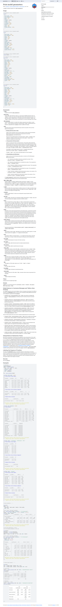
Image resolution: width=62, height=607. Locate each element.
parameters (5, 1)
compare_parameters (11, 569)
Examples (43, 19)
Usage (42, 5)
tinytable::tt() (8, 205)
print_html (6, 57)
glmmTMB (12, 367)
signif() (31, 185)
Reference (14, 1)
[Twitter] (55, 1)
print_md (5, 85)
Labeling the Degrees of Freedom (47, 16)
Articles (18, 1)
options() (18, 293)
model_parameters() (19, 8)
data (4, 505)
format (5, 13)
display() (8, 360)
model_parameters (9, 373)
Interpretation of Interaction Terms (47, 14)
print (5, 32)
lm (7, 506)
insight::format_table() (29, 227)
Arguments (43, 7)
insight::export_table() (9, 228)
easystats (52, 1)
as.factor (11, 531)
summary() (5, 284)
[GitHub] (56, 1)
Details (42, 10)
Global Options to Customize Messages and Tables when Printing (47, 13)
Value (42, 8)
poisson (9, 370)
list (8, 512)
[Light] (58, 1)
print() (5, 8)
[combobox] (45, 1)
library (5, 366)
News (22, 1)
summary (5, 54)
